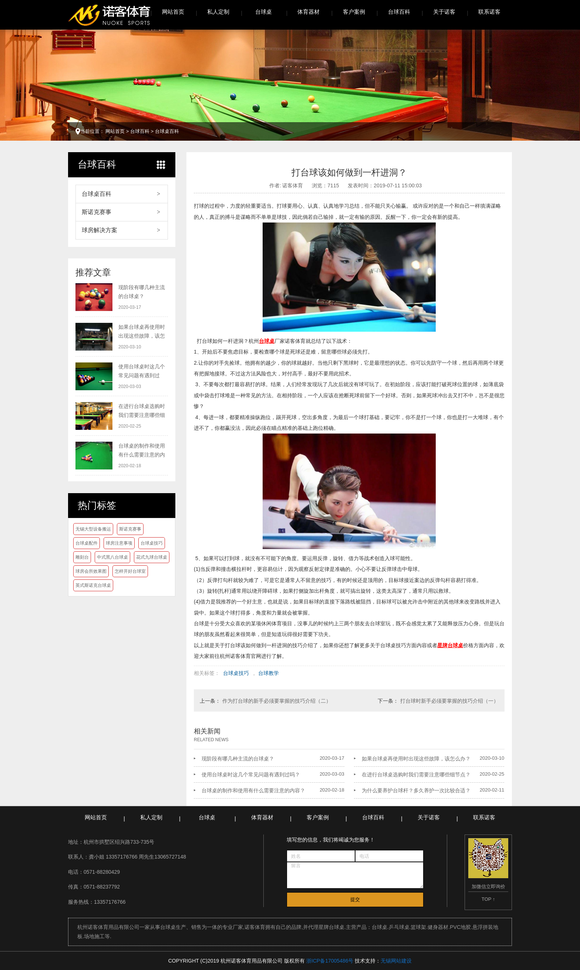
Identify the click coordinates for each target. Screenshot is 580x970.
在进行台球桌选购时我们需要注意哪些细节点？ (416, 774)
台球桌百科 (167, 131)
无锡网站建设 (396, 961)
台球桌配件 (86, 543)
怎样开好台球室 (130, 571)
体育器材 (308, 12)
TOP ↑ (488, 899)
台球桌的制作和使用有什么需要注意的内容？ (253, 790)
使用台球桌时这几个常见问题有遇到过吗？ (251, 774)
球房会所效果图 (91, 571)
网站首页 (173, 12)
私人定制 (218, 12)
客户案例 (354, 12)
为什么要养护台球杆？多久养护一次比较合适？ (416, 790)
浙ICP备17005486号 (330, 961)
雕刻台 (82, 557)
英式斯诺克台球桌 (93, 585)
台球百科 (399, 12)
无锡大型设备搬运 (93, 529)
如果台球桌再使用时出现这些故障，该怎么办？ (416, 759)
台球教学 (268, 673)
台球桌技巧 (152, 543)
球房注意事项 (119, 543)
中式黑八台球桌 (112, 557)
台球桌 (263, 12)
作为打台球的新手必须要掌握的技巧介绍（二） (276, 701)
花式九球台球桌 (151, 557)
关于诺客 (444, 12)
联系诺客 (489, 12)
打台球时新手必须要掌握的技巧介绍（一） (449, 701)
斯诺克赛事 (96, 212)
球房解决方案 (99, 230)
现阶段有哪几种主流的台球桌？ (238, 759)
